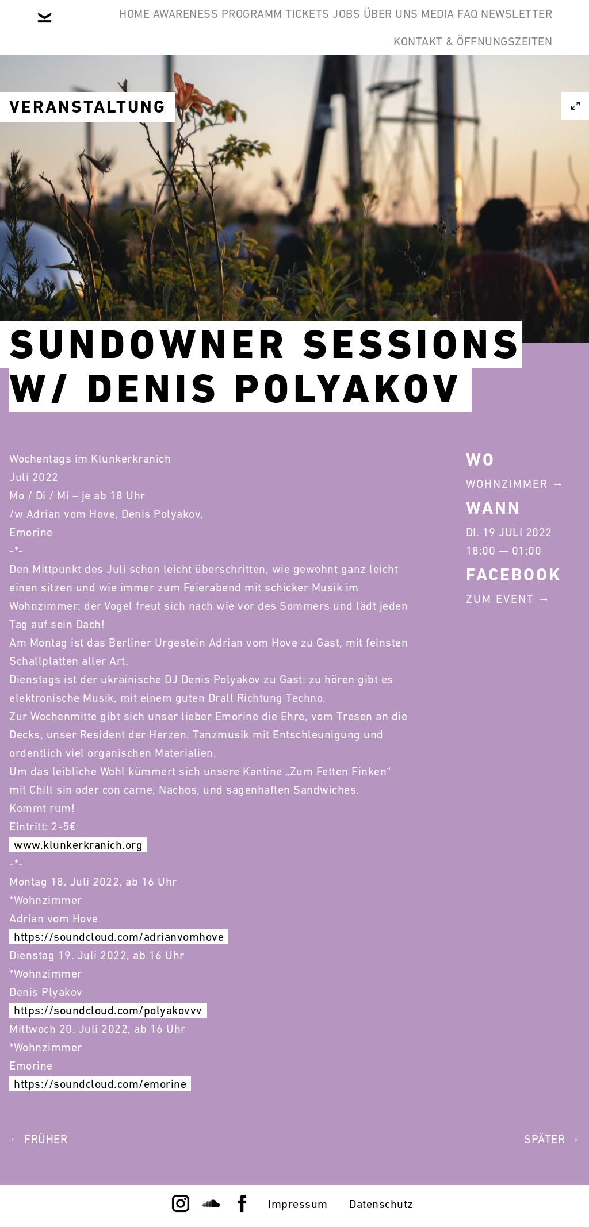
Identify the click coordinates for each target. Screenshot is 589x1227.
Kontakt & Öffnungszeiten (463, 82)
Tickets (341, 27)
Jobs (398, 27)
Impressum (298, 1204)
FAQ (260, 82)
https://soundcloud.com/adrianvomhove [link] (119, 936)
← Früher (38, 1139)
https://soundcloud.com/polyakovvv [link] (108, 1010)
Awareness (182, 27)
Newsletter (327, 82)
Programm (266, 27)
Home (113, 27)
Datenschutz (381, 1204)
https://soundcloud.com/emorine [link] (100, 1084)
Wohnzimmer (507, 484)
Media (527, 27)
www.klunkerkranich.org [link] (78, 844)
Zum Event (500, 599)
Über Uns (461, 27)
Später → (552, 1139)
